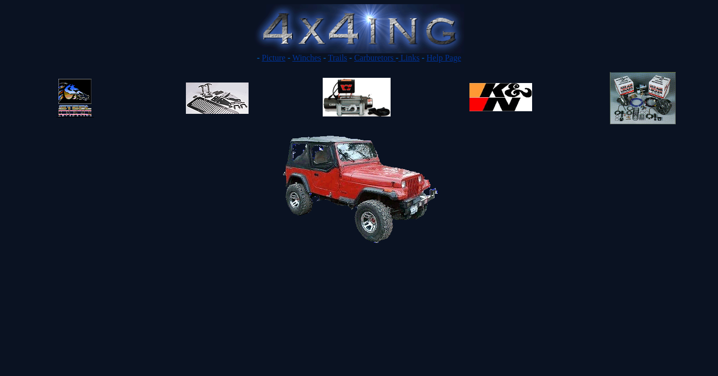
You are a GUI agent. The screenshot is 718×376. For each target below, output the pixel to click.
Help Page (444, 57)
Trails (337, 57)
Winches (306, 57)
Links (408, 57)
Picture (273, 57)
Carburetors (375, 57)
